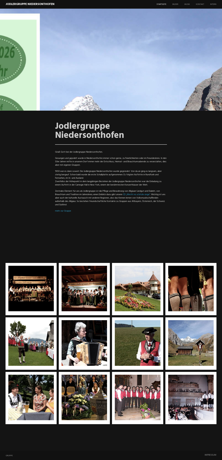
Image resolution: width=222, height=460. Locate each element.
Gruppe (9, 455)
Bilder (175, 4)
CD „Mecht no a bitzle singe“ (136, 194)
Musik (187, 4)
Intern (213, 4)
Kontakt (200, 4)
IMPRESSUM (210, 455)
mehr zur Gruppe (63, 211)
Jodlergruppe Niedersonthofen (30, 4)
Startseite (161, 4)
